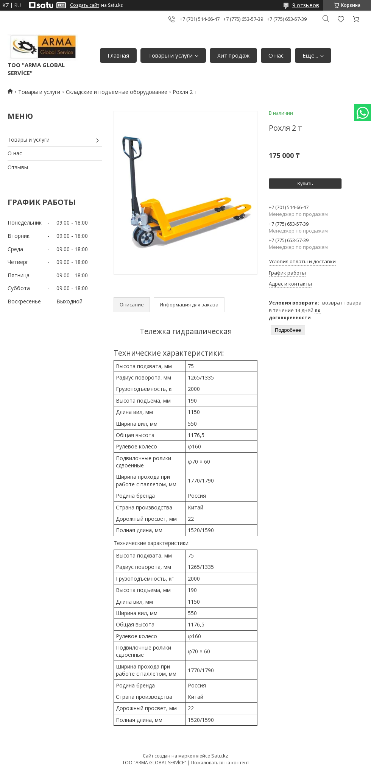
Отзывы (18, 167)
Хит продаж (233, 55)
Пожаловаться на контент (220, 762)
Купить (305, 183)
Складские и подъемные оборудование (116, 91)
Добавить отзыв (340, 19)
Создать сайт (84, 5)
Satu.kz (219, 755)
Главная (118, 55)
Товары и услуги (170, 55)
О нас (276, 55)
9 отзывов (305, 5)
